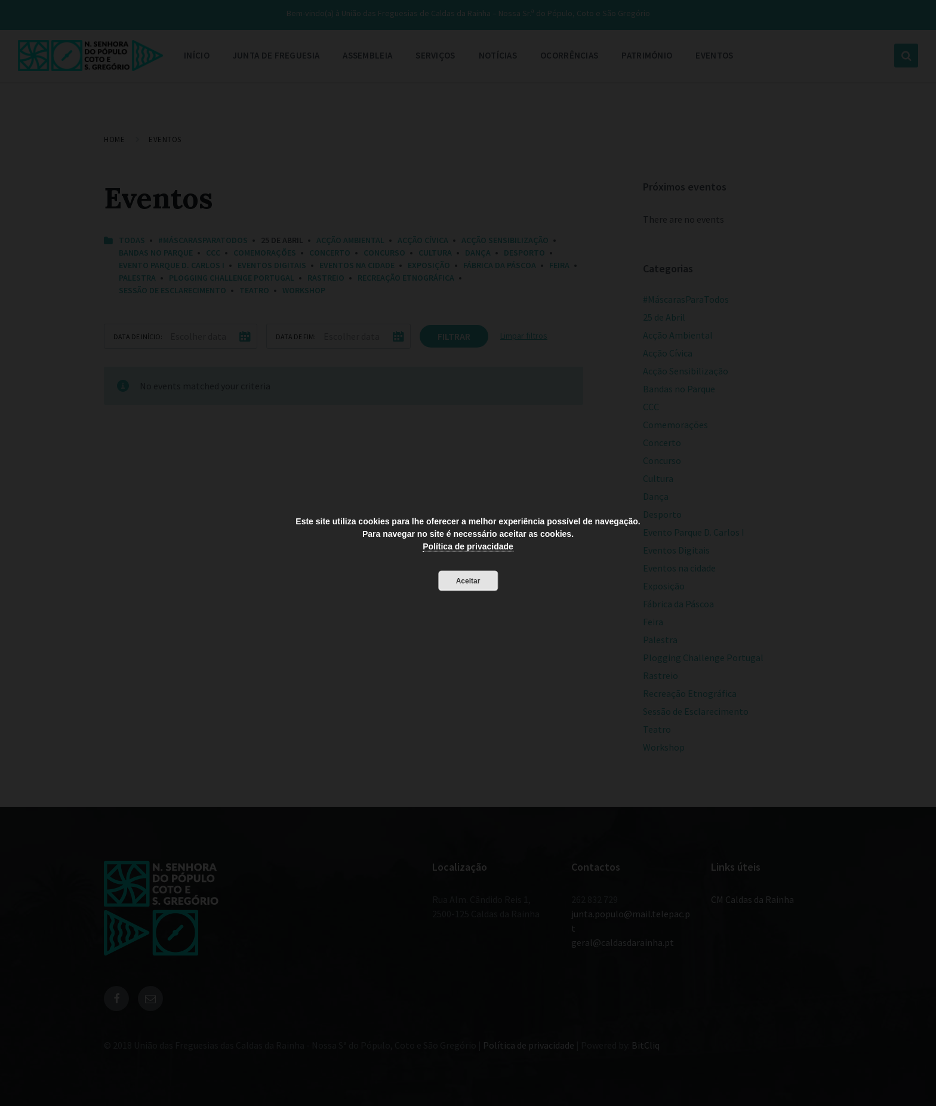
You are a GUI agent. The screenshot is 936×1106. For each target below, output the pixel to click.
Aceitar (468, 581)
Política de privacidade (468, 546)
